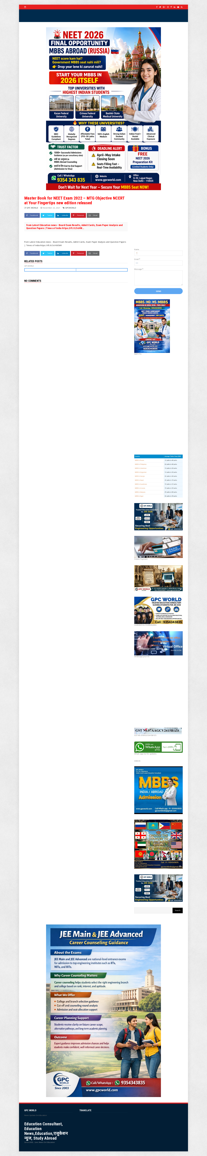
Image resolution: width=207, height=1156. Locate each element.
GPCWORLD (70, 208)
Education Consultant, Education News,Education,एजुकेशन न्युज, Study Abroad (46, 1131)
